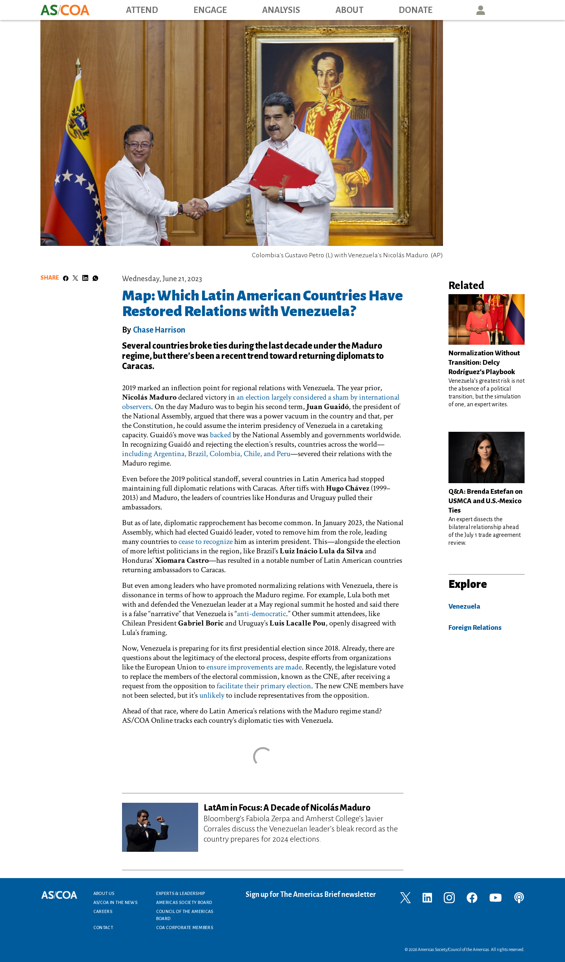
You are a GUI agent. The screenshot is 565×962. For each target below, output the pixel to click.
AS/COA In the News (115, 902)
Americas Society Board (184, 902)
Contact (103, 927)
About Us (104, 893)
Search (516, 10)
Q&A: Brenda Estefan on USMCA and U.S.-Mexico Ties (485, 501)
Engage (210, 10)
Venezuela (464, 606)
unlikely (211, 695)
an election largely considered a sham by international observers (260, 402)
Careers (103, 911)
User (481, 10)
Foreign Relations (474, 627)
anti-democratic (261, 614)
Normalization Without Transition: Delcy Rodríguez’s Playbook (484, 362)
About (349, 10)
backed (220, 435)
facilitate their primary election (264, 686)
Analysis (281, 10)
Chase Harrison (159, 330)
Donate (415, 10)
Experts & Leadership (180, 893)
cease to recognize (206, 541)
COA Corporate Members (184, 927)
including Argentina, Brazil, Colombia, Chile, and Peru (206, 454)
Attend (142, 10)
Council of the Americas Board (184, 915)
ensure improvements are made (254, 667)
